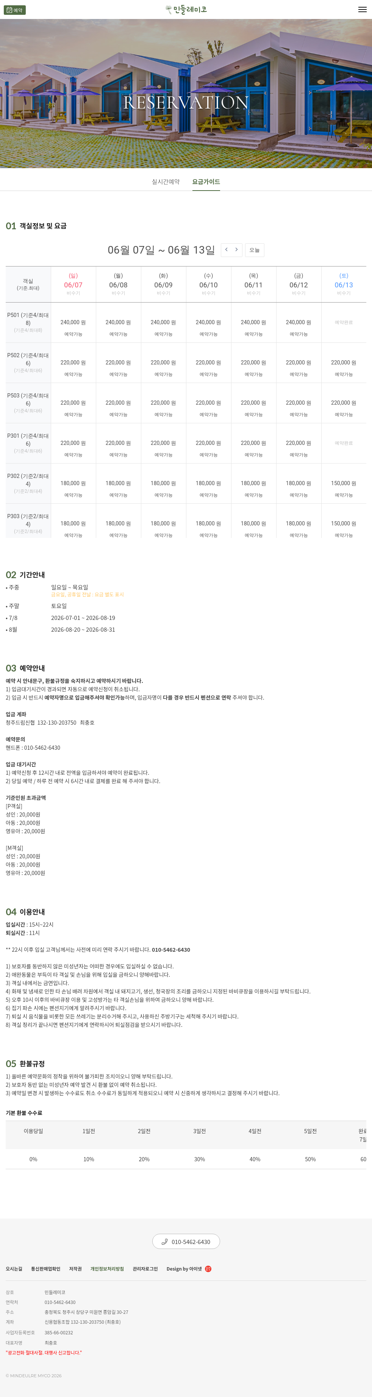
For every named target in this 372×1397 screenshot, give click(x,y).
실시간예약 (166, 181)
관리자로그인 (145, 1268)
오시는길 (14, 1268)
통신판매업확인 (45, 1268)
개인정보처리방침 (107, 1268)
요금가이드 (206, 181)
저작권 (75, 1268)
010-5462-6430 (186, 1242)
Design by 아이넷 (189, 1269)
